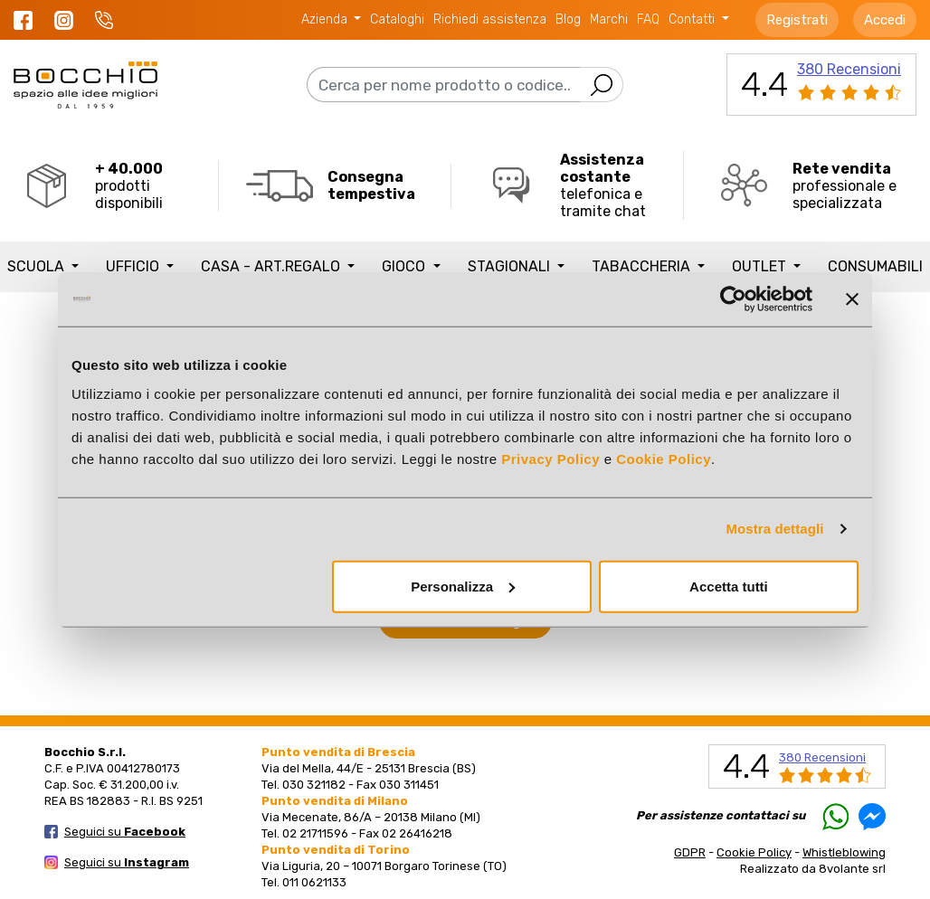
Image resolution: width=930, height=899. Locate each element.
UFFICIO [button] (134, 266)
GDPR (690, 852)
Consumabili (875, 266)
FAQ (648, 19)
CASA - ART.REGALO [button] (272, 266)
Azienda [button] (326, 19)
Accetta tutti (728, 585)
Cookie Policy (663, 458)
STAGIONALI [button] (511, 266)
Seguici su (124, 831)
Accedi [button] (885, 20)
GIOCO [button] (405, 266)
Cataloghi (397, 19)
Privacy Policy (550, 458)
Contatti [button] (693, 19)
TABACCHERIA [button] (643, 266)
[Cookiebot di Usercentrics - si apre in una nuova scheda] (733, 299)
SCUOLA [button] (37, 266)
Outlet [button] (761, 266)
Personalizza (463, 585)
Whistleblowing (844, 852)
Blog (568, 19)
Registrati (797, 20)
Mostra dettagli (774, 528)
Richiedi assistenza (489, 19)
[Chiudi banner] (852, 299)
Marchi (609, 19)
